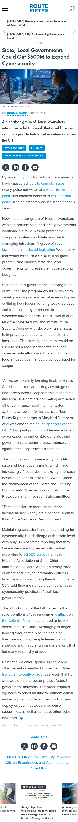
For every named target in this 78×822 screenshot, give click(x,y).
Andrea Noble (17, 113)
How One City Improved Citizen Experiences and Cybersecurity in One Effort (39, 762)
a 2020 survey (34, 554)
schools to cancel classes (43, 183)
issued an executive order (23, 674)
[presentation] (4, 801)
